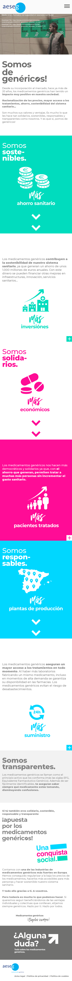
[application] (36, 34)
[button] (69, 339)
